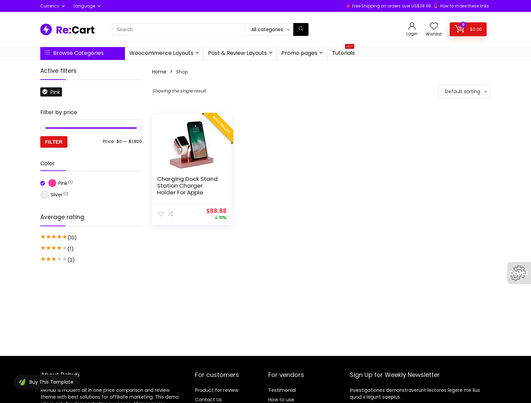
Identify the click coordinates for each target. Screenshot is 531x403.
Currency (49, 6)
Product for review (216, 390)
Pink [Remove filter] (55, 92)
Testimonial (282, 390)
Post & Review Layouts (237, 53)
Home (159, 71)
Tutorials (343, 52)
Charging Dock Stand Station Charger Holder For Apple (187, 185)
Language (84, 6)
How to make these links (464, 6)
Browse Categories (74, 53)
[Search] (301, 29)
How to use (281, 399)
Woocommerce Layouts (161, 53)
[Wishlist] (434, 26)
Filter (54, 142)
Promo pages (299, 53)
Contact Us (208, 399)
